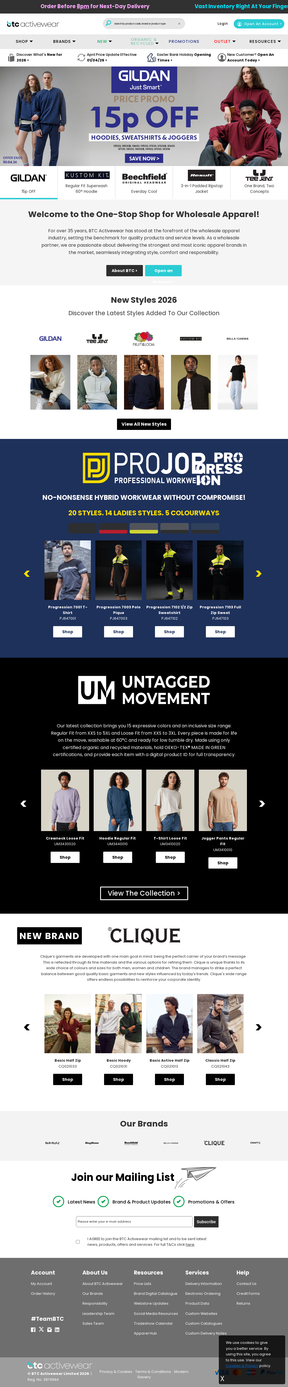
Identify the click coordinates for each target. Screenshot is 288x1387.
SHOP (22, 41)
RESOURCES (262, 41)
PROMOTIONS (184, 41)
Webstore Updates (151, 1303)
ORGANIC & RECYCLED (144, 41)
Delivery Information (203, 1283)
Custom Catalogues (203, 1323)
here (190, 1244)
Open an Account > (163, 272)
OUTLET (222, 41)
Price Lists (142, 1283)
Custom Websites (201, 1313)
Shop (67, 632)
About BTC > (125, 270)
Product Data (197, 1303)
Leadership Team (98, 1313)
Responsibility (94, 1303)
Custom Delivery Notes (206, 1333)
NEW (102, 41)
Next (260, 574)
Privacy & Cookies (116, 1371)
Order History (43, 1293)
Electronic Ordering (202, 1293)
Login (223, 23)
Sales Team (93, 1323)
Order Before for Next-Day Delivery (122, 6)
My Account (41, 1283)
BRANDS (62, 41)
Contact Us (246, 1283)
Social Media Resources (156, 1313)
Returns (243, 1303)
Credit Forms (248, 1293)
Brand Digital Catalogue (155, 1293)
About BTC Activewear (102, 1283)
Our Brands (92, 1293)
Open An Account (258, 23)
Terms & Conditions (153, 1371)
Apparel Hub (145, 1333)
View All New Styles (144, 424)
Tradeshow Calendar (153, 1323)
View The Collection (141, 893)
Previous (28, 574)
